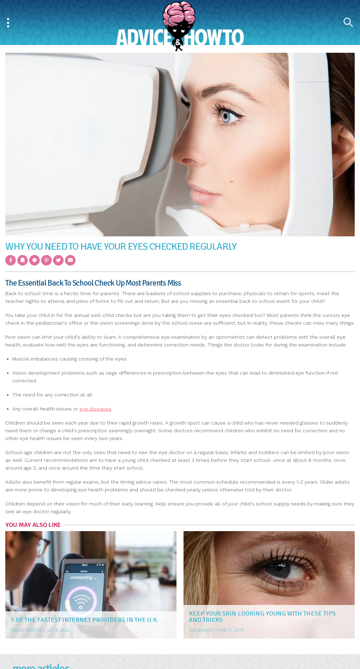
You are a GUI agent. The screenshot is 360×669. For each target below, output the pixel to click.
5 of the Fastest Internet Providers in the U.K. (85, 620)
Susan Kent (201, 630)
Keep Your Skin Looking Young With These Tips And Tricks (262, 617)
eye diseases (95, 409)
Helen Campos (26, 630)
